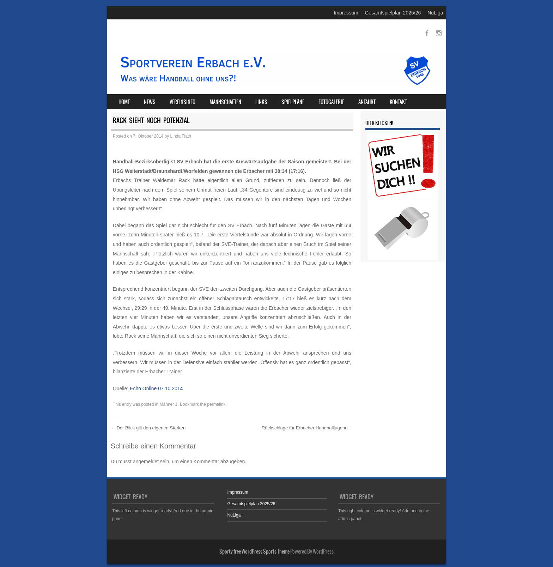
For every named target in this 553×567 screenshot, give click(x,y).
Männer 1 (169, 404)
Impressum (346, 13)
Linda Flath (180, 136)
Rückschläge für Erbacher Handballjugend (307, 427)
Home (124, 102)
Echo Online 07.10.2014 (156, 388)
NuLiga (435, 13)
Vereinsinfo (182, 102)
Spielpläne (292, 102)
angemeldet (146, 461)
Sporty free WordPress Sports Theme (254, 551)
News (150, 102)
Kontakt (398, 102)
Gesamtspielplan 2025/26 (393, 13)
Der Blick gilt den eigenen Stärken (148, 427)
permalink (216, 404)
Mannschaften (225, 102)
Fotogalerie (331, 102)
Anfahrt (367, 102)
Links (261, 102)
